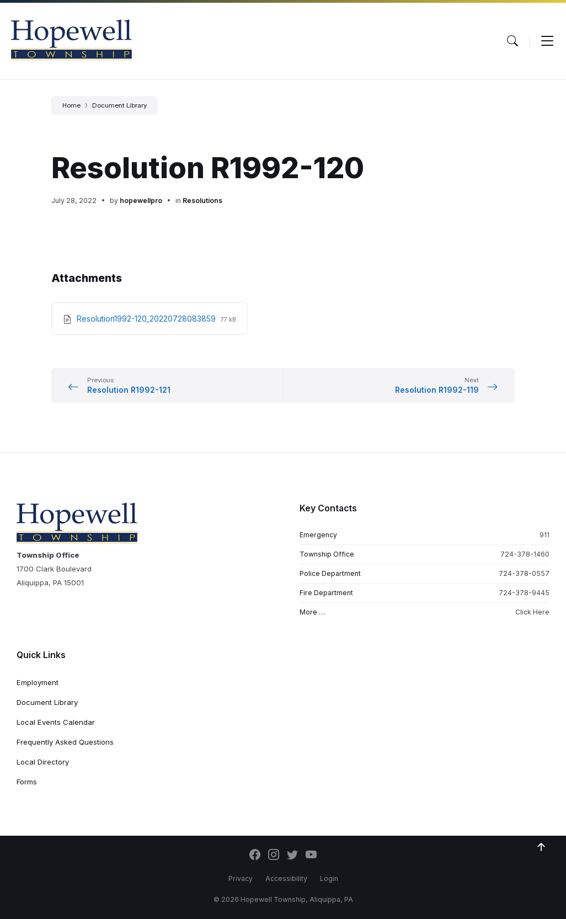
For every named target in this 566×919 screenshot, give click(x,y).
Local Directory (43, 761)
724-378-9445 (524, 593)
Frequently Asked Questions (65, 742)
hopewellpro (141, 200)
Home (71, 105)
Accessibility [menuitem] (286, 878)
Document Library (119, 105)
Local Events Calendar (56, 722)
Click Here (532, 612)
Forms (27, 781)
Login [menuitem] (329, 878)
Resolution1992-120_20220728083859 (147, 318)
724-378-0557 (524, 573)
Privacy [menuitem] (240, 878)
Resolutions (202, 200)
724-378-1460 (524, 554)
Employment (37, 682)
